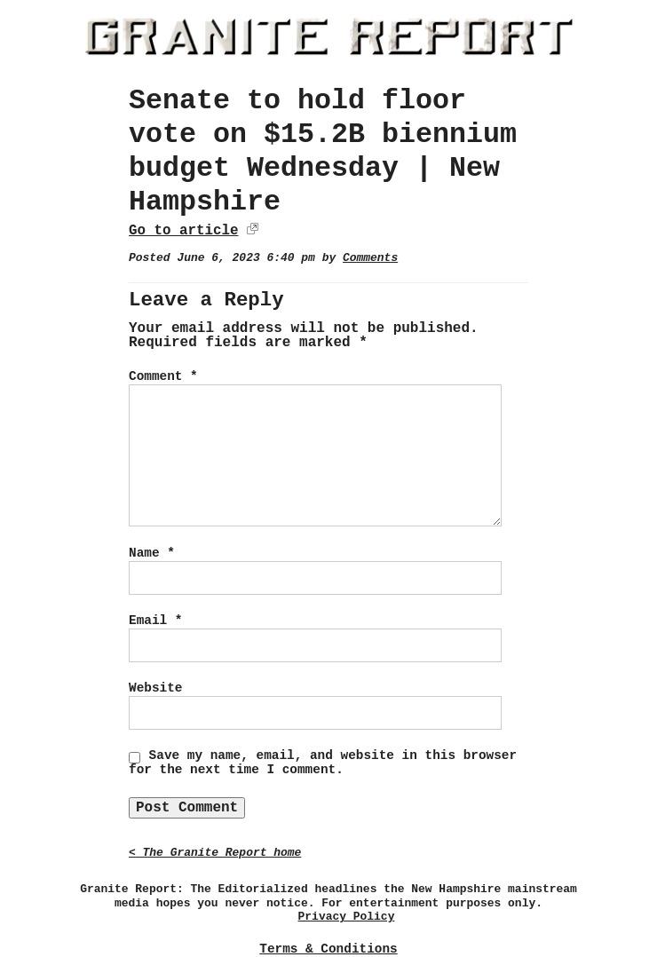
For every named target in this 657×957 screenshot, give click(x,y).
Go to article (183, 231)
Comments (370, 258)
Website (155, 688)
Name (152, 553)
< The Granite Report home (215, 852)
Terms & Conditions (328, 949)
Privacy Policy (346, 916)
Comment (163, 376)
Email (155, 620)
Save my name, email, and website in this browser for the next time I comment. (323, 762)
